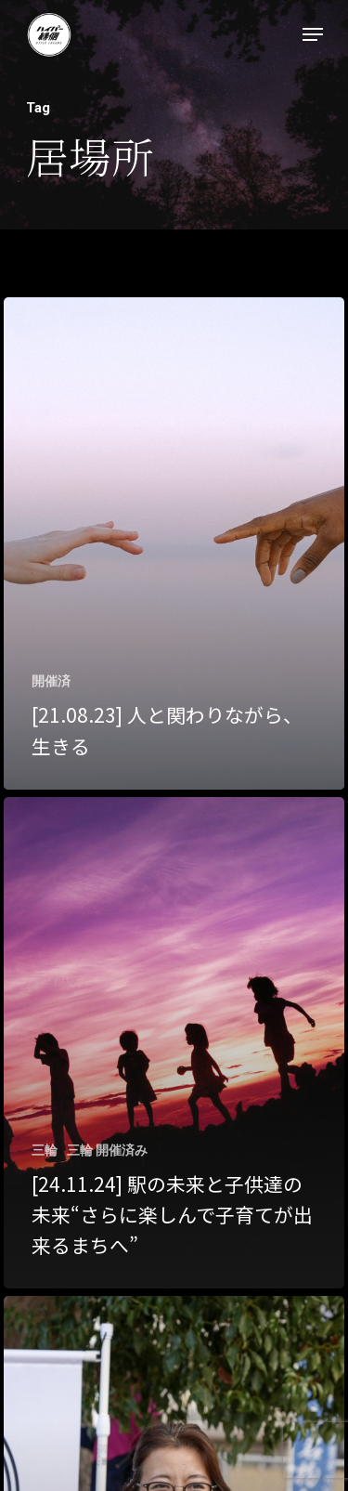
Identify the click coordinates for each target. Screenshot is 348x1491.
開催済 (51, 681)
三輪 (45, 1150)
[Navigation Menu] (313, 34)
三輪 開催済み (107, 1150)
